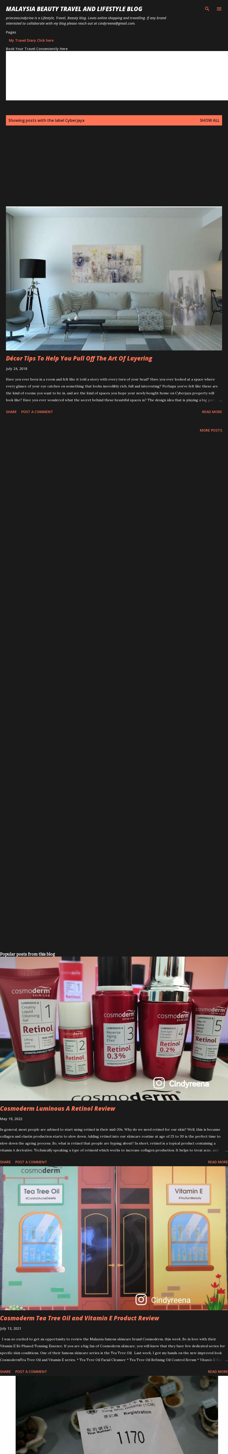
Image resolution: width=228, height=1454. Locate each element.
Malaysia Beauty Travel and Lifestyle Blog (74, 9)
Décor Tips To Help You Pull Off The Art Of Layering (79, 358)
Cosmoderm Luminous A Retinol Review (57, 1108)
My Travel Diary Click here (31, 40)
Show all (210, 120)
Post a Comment (37, 411)
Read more (212, 411)
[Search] (207, 9)
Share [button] (11, 411)
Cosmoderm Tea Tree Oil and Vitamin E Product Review (79, 1318)
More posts (211, 430)
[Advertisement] (80, 171)
